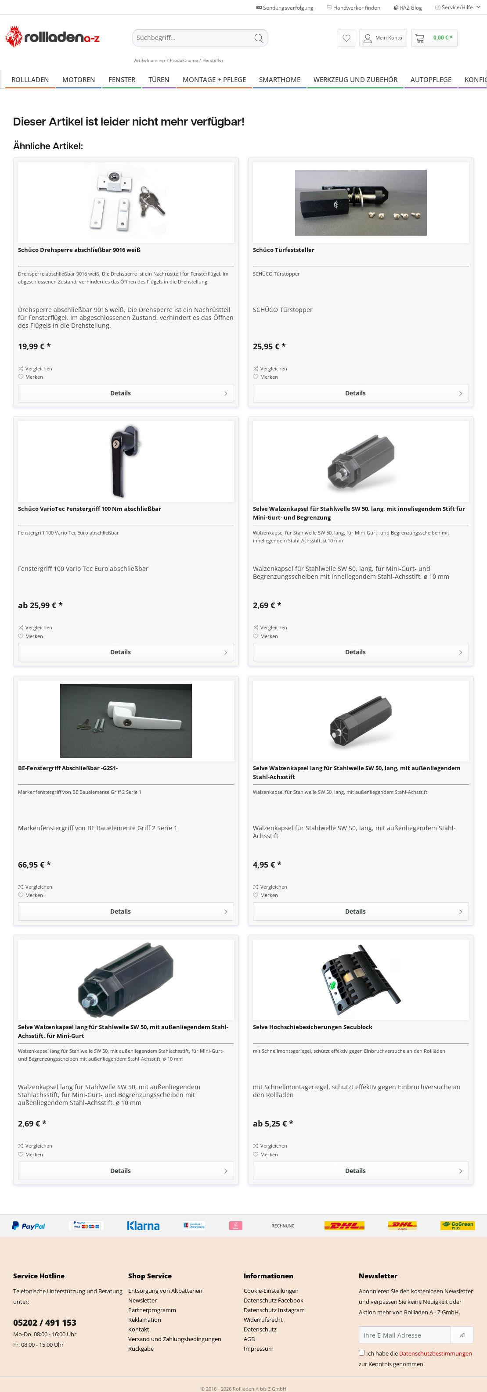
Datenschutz (260, 1329)
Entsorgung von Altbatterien (165, 1291)
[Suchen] (259, 38)
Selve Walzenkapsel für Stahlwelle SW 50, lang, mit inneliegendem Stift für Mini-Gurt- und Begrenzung (359, 513)
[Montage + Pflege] (214, 79)
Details (169, 391)
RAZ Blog (407, 7)
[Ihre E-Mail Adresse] (405, 1335)
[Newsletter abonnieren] (462, 1335)
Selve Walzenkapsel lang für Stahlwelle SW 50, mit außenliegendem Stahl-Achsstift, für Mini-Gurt (123, 1031)
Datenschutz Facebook (273, 1300)
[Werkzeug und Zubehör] (355, 79)
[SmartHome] (280, 79)
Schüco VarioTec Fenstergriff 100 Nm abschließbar (89, 509)
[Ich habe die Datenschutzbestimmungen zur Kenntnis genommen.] (361, 1353)
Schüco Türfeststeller (283, 250)
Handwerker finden (353, 7)
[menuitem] (200, 46)
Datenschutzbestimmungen (435, 1353)
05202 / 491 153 (44, 1322)
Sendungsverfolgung (285, 7)
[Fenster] (121, 79)
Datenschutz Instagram (274, 1310)
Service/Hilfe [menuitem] (454, 7)
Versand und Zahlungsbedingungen (174, 1339)
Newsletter (142, 1300)
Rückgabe (141, 1349)
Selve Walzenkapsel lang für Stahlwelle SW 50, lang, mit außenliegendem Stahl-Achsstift (357, 772)
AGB (249, 1339)
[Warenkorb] (434, 38)
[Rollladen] (30, 79)
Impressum (259, 1349)
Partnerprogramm (152, 1310)
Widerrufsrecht (263, 1320)
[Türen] (159, 79)
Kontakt (138, 1329)
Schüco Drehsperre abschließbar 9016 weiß (79, 250)
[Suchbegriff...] (200, 38)
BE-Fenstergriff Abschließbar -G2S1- (68, 768)
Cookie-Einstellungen (271, 1291)
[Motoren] (78, 79)
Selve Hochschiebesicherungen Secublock (312, 1027)
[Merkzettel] (346, 38)
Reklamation (144, 1320)
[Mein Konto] (383, 38)
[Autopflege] (431, 79)
